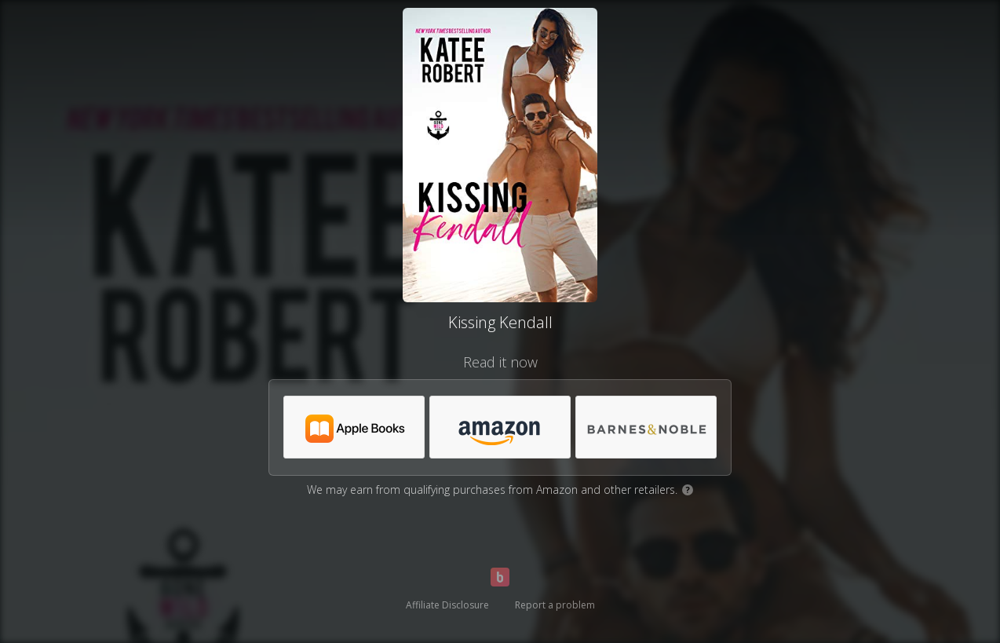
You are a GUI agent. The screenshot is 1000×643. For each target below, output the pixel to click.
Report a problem (555, 605)
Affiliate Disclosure (447, 605)
